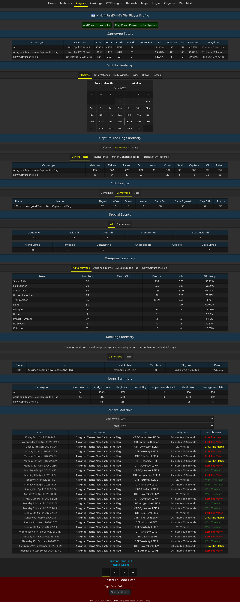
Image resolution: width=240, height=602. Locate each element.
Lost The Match (214, 437)
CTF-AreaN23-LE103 (146, 550)
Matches (66, 3)
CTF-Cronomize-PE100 (146, 437)
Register (169, 3)
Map (116, 425)
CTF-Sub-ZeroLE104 (146, 456)
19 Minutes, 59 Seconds (183, 442)
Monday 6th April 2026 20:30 (40, 465)
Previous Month (103, 83)
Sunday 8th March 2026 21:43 (40, 513)
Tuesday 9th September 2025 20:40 (40, 550)
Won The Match (214, 470)
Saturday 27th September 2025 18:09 (40, 546)
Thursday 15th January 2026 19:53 (40, 536)
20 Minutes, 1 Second (183, 437)
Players (81, 3)
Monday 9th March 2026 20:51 (40, 508)
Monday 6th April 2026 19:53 (40, 470)
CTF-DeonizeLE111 (146, 461)
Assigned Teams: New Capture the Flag (98, 437)
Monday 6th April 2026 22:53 (40, 456)
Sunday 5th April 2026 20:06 (40, 494)
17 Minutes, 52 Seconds (183, 531)
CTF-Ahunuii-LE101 (146, 522)
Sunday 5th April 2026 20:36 (40, 489)
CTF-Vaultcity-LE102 (146, 451)
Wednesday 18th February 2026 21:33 (40, 531)
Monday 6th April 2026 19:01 (40, 479)
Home (52, 3)
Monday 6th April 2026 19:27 (40, 475)
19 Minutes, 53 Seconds (183, 541)
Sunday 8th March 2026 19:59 (40, 527)
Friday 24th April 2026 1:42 (40, 437)
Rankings (95, 3)
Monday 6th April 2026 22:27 (40, 461)
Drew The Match (214, 446)
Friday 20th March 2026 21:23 (40, 498)
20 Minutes (182, 446)
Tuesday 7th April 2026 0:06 (40, 446)
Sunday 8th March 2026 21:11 (40, 517)
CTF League (114, 3)
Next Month (136, 83)
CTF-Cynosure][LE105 (146, 446)
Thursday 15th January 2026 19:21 (40, 541)
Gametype (112, 418)
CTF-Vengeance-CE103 (146, 475)
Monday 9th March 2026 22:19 (40, 503)
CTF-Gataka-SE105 (146, 536)
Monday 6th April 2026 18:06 (40, 484)
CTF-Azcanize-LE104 (146, 465)
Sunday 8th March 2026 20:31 (40, 522)
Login (156, 3)
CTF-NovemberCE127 (146, 494)
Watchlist (185, 3)
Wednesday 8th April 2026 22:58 (40, 442)
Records (131, 3)
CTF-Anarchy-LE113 (147, 484)
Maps (144, 3)
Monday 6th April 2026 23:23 (40, 451)
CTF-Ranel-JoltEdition (146, 442)
